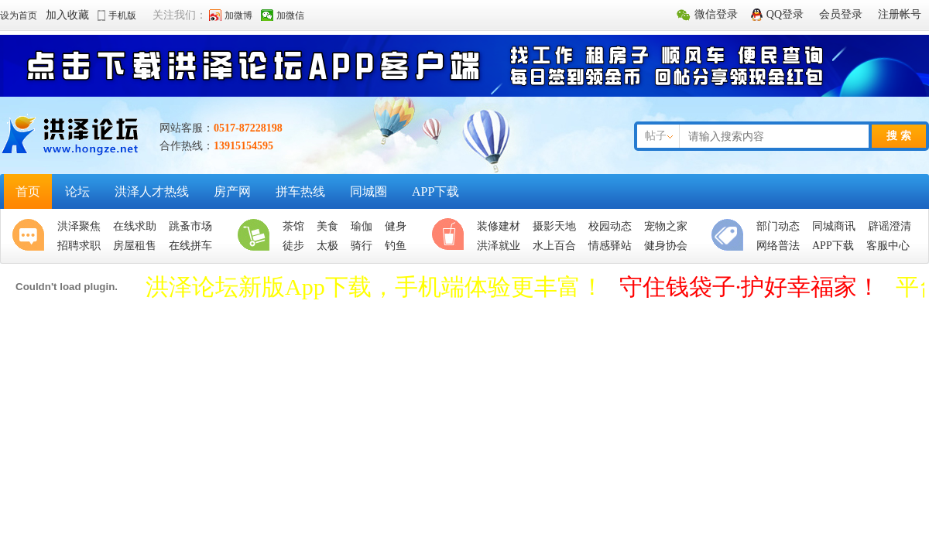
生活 (257, 236)
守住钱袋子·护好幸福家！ (750, 286)
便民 (730, 236)
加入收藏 (67, 15)
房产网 (232, 191)
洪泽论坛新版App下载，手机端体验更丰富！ (375, 286)
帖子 (656, 136)
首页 (27, 191)
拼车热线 (300, 191)
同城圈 (368, 191)
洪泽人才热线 (152, 191)
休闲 (451, 236)
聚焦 (31, 236)
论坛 (77, 191)
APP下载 (435, 191)
